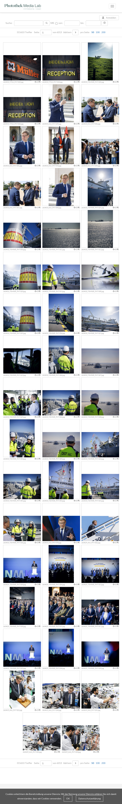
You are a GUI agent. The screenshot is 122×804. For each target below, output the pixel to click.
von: (60, 23)
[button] (104, 23)
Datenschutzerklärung (89, 798)
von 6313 (57, 32)
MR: (52, 23)
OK (68, 798)
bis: (82, 23)
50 (92, 32)
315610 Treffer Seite (28, 32)
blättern (67, 32)
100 (98, 32)
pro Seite (92, 32)
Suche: (9, 23)
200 (103, 32)
